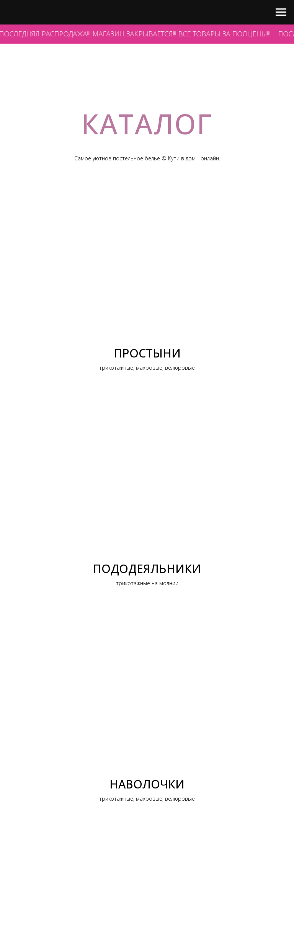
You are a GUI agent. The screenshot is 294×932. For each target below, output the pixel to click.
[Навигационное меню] (281, 12)
